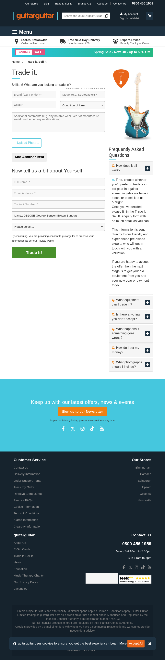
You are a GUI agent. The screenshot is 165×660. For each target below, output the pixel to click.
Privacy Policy (46, 240)
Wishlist (134, 18)
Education (20, 569)
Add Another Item (29, 157)
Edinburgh (144, 480)
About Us (102, 3)
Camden (145, 474)
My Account (129, 14)
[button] (149, 16)
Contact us (21, 467)
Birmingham (143, 467)
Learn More (118, 643)
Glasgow (145, 493)
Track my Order (24, 487)
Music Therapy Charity (29, 575)
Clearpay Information (27, 526)
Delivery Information (27, 474)
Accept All (136, 643)
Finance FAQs (23, 500)
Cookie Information (26, 506)
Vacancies (20, 588)
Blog (46, 3)
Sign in (124, 18)
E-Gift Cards (22, 549)
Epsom (146, 487)
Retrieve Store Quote (28, 493)
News (17, 562)
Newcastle (144, 500)
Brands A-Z (84, 3)
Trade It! (34, 252)
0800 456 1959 (142, 3)
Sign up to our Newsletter (82, 411)
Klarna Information (26, 519)
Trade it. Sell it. (36, 61)
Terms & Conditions (27, 513)
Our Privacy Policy (26, 582)
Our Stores (31, 3)
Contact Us (119, 3)
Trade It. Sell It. (63, 3)
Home (16, 61)
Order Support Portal (27, 480)
